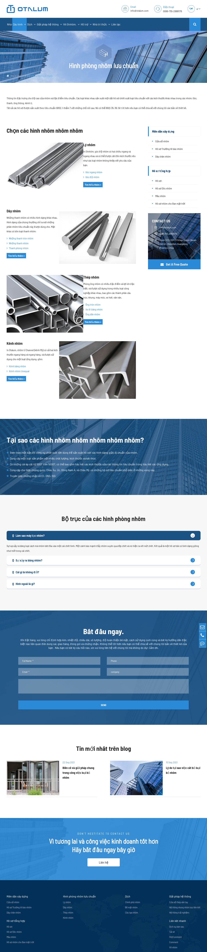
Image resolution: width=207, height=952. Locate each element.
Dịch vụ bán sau (176, 893)
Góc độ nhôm (84, 172)
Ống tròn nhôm (84, 286)
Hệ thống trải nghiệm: (179, 879)
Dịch (31, 24)
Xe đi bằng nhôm (86, 291)
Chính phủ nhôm (132, 868)
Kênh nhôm (15, 316)
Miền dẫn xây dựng (163, 131)
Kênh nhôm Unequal (18, 344)
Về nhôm (173, 913)
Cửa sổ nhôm (162, 141)
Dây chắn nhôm (163, 156)
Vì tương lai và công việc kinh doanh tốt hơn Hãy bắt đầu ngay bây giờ (103, 809)
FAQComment (175, 903)
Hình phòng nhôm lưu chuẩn (40, 75)
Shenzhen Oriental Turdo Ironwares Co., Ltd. (39, 947)
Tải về (172, 898)
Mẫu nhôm (160, 195)
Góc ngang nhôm (85, 167)
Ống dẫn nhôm (84, 296)
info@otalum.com (139, 10)
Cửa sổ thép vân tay (178, 868)
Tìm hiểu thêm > (86, 180)
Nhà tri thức (101, 24)
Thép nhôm (84, 259)
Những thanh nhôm (18, 233)
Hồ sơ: (158, 180)
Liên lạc (115, 24)
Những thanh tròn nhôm (20, 228)
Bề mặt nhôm (131, 873)
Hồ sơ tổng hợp (161, 171)
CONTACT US (161, 221)
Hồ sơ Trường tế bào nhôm (169, 148)
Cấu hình (19, 24)
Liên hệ (103, 829)
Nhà (9, 24)
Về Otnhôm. (71, 24)
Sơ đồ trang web (121, 947)
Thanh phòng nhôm (17, 238)
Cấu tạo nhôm (131, 879)
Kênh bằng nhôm (16, 339)
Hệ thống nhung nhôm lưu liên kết (184, 873)
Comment (173, 908)
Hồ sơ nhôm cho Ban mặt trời (170, 203)
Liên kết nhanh (177, 887)
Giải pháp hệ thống (49, 24)
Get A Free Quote (174, 264)
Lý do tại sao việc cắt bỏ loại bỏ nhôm (179, 735)
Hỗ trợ (86, 24)
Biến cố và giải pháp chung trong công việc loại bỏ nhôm (76, 735)
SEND (103, 670)
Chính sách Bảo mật (139, 947)
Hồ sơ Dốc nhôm (163, 188)
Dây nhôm (14, 201)
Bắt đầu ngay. (103, 595)
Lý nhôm (82, 145)
